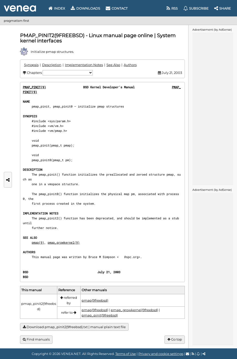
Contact (116, 8)
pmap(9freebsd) (95, 300)
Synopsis (31, 65)
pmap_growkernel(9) (64, 242)
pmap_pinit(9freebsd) (100, 315)
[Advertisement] (212, 108)
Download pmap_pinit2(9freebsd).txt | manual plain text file (74, 327)
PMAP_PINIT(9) (34, 87)
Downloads (85, 8)
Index (56, 8)
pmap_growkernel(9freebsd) (134, 310)
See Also (113, 65)
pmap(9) (38, 242)
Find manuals (36, 339)
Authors (130, 65)
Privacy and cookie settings (160, 354)
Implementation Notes (84, 65)
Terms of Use (125, 354)
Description (51, 65)
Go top (174, 339)
